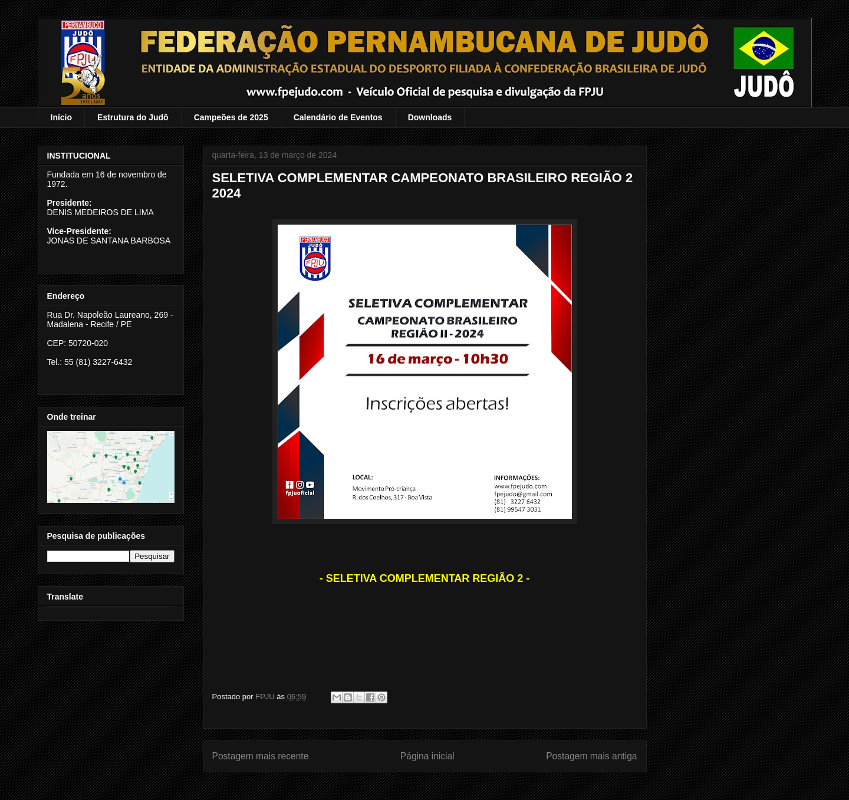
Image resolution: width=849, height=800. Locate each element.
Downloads (430, 117)
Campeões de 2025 (231, 117)
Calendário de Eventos (338, 117)
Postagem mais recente (260, 756)
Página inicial (427, 756)
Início (62, 117)
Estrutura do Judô (133, 117)
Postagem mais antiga (591, 756)
